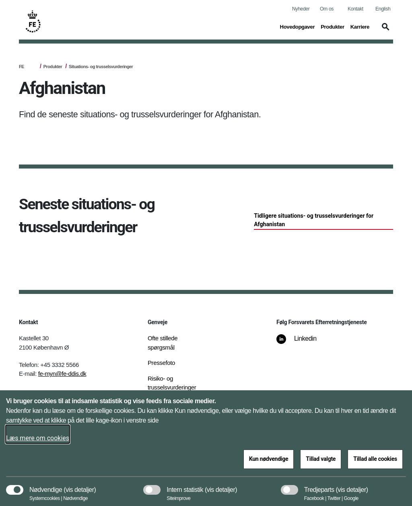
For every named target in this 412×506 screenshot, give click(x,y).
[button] (384, 31)
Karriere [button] (359, 26)
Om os (327, 9)
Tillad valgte (321, 459)
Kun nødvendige (268, 459)
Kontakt (355, 9)
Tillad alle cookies (375, 459)
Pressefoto (161, 362)
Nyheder (300, 9)
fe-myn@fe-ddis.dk (62, 373)
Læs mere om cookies (37, 438)
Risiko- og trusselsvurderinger (172, 383)
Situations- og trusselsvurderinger (101, 66)
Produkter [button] (332, 26)
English (382, 9)
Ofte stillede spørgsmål (162, 343)
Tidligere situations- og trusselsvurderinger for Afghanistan (313, 219)
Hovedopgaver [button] (297, 26)
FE (21, 66)
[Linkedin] (302, 343)
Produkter (52, 66)
